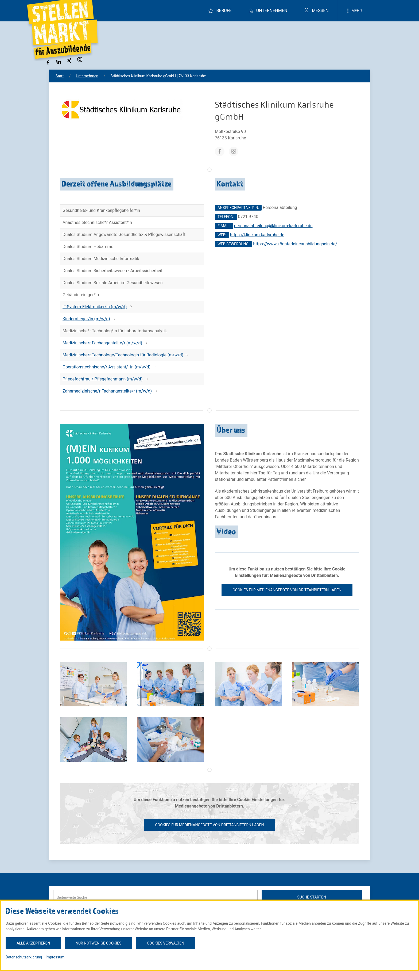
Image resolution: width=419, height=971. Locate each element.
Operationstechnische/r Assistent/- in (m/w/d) (106, 367)
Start (60, 76)
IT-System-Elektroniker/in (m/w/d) (95, 306)
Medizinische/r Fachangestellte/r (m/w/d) (102, 342)
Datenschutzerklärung (24, 957)
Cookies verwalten (165, 943)
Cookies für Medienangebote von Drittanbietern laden (286, 590)
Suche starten (311, 897)
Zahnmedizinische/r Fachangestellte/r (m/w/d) (107, 391)
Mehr (353, 11)
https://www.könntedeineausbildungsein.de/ (295, 243)
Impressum (55, 957)
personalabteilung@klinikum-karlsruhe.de (273, 225)
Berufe (219, 10)
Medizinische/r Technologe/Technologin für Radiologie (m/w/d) (123, 354)
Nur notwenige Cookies (98, 943)
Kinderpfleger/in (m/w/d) (86, 318)
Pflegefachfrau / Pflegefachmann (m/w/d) (103, 379)
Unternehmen (267, 10)
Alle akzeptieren (33, 943)
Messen (316, 10)
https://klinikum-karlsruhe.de (257, 234)
